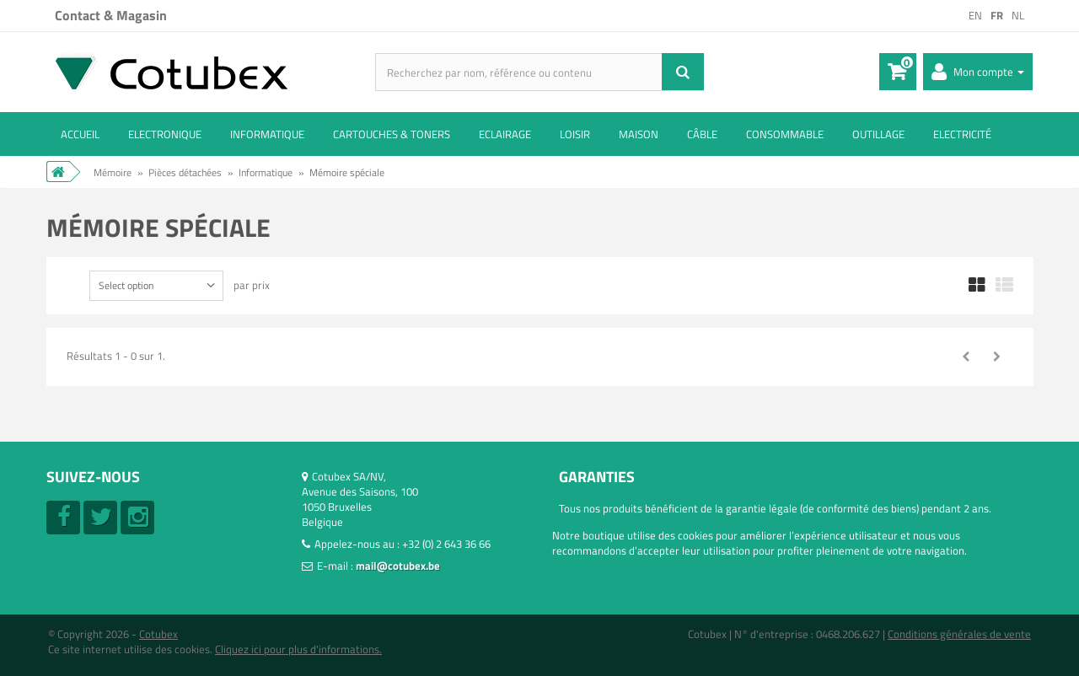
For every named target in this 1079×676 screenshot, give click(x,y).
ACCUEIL (80, 134)
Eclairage (505, 134)
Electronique (164, 134)
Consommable (785, 134)
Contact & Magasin (111, 15)
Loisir (575, 134)
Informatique (267, 134)
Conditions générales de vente (959, 633)
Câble (702, 134)
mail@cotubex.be (398, 565)
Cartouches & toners (391, 134)
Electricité (962, 134)
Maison (638, 134)
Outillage (878, 134)
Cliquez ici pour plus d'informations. (298, 649)
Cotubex (158, 633)
